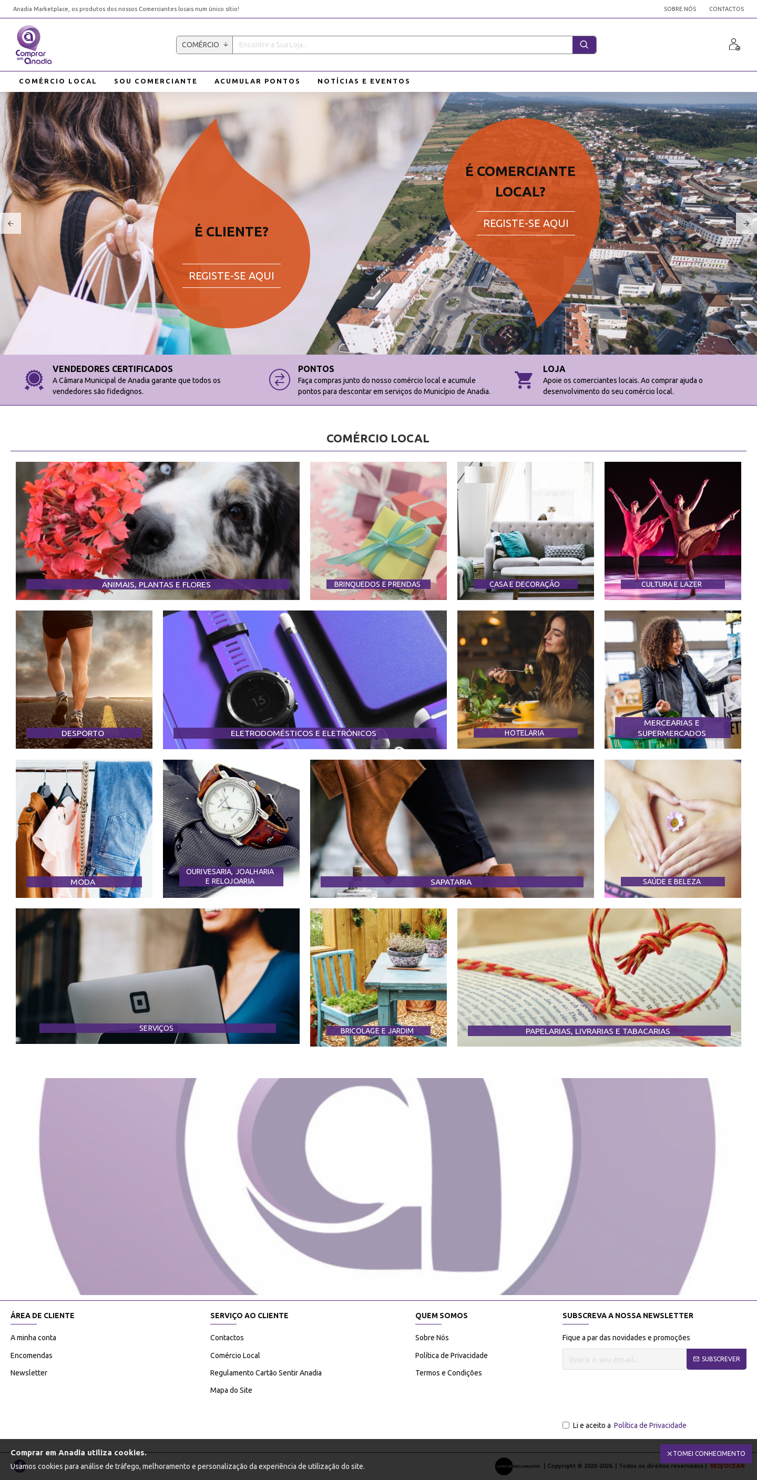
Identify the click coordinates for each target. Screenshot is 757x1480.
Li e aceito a (625, 1425)
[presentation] (642, 1395)
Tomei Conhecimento (709, 1453)
